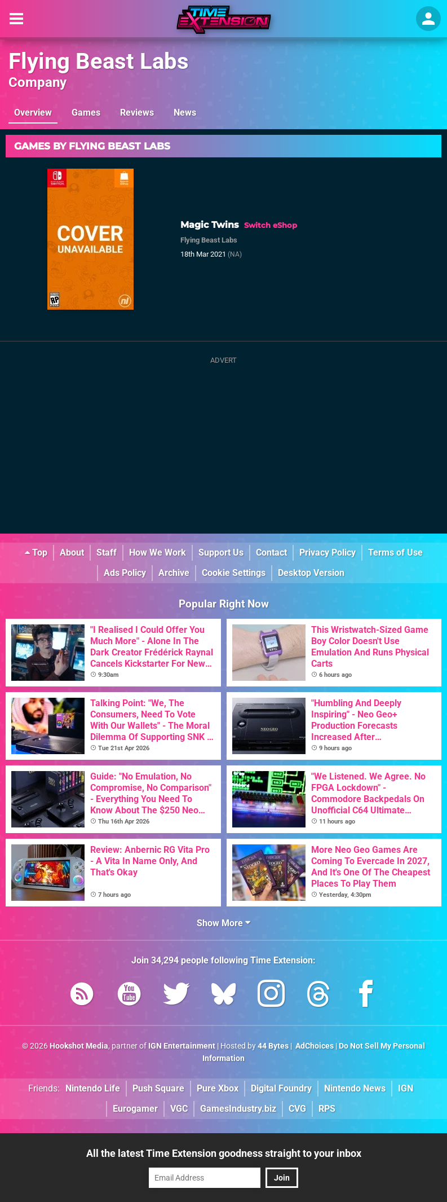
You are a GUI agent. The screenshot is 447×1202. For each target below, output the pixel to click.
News (185, 112)
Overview (33, 112)
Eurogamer (135, 1108)
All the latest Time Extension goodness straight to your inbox (223, 1153)
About (72, 552)
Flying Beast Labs (98, 61)
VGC (179, 1108)
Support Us (221, 552)
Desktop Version (311, 572)
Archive (173, 572)
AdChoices (314, 1046)
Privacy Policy (327, 552)
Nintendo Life (92, 1088)
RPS (326, 1108)
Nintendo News (355, 1088)
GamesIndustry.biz (238, 1108)
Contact (271, 552)
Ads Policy (125, 572)
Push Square (158, 1088)
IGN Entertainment (181, 1046)
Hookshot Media (79, 1046)
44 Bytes (273, 1046)
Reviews (137, 112)
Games (86, 112)
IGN (405, 1088)
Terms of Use (395, 552)
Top (36, 552)
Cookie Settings (233, 572)
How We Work (157, 552)
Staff (106, 552)
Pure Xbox (217, 1088)
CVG (297, 1108)
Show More (223, 923)
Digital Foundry (281, 1088)
